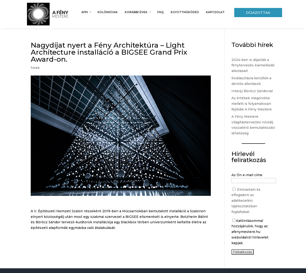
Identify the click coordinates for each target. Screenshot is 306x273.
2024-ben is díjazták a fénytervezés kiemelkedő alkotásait (253, 65)
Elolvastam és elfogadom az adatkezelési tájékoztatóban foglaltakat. (246, 200)
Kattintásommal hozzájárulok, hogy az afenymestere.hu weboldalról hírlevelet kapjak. (249, 232)
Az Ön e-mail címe (246, 175)
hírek (35, 68)
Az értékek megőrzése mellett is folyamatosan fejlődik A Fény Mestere (251, 103)
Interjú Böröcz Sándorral (252, 91)
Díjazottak (258, 12)
